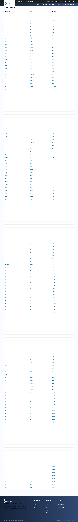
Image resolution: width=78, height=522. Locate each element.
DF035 (53, 92)
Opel (5, 107)
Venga (31, 148)
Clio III (31, 89)
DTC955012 (54, 86)
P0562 (53, 65)
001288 (53, 472)
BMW (6, 431)
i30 (30, 252)
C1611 (53, 160)
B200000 (53, 407)
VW (5, 38)
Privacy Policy (63, 520)
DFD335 (53, 89)
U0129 (53, 47)
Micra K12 (31, 92)
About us (67, 4)
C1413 (53, 234)
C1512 (53, 217)
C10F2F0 (53, 267)
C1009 (53, 324)
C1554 (53, 187)
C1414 (53, 231)
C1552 (53, 193)
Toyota (6, 181)
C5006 (53, 121)
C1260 (53, 255)
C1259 (53, 258)
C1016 (53, 318)
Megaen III (32, 86)
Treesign (21, 520)
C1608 (53, 163)
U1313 (53, 26)
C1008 (53, 330)
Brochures (56, 1)
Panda (31, 130)
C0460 (53, 389)
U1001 (53, 44)
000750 (53, 478)
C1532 (53, 202)
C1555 (53, 181)
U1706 (53, 14)
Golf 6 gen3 (32, 77)
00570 (53, 463)
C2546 (53, 142)
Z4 (30, 431)
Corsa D (31, 377)
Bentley (47, 509)
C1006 (53, 347)
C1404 (53, 243)
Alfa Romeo (7, 14)
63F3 (53, 431)
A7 (30, 282)
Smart (6, 220)
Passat (31, 80)
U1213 (53, 32)
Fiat (5, 62)
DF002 (53, 95)
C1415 (53, 228)
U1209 (53, 35)
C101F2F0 (54, 303)
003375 (53, 466)
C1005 (53, 353)
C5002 (53, 127)
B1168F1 (53, 422)
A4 (30, 17)
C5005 (53, 124)
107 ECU (31, 184)
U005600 (53, 53)
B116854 (53, 428)
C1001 (53, 371)
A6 (30, 279)
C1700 (53, 154)
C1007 (53, 341)
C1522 (53, 214)
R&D (58, 4)
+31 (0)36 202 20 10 (20, 1)
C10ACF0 (53, 288)
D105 (53, 104)
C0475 (53, 386)
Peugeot (6, 23)
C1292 (53, 246)
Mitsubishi (6, 217)
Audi (5, 17)
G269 (53, 74)
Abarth (47, 502)
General (31, 145)
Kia (5, 148)
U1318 (53, 23)
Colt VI (31, 217)
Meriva (31, 107)
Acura (47, 504)
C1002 (53, 359)
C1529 (53, 211)
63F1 (53, 437)
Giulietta (31, 14)
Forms (66, 1)
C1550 (53, 199)
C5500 (53, 118)
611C (53, 443)
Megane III (32, 44)
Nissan (6, 92)
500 (30, 127)
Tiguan (31, 83)
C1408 (53, 237)
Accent (31, 246)
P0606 (53, 59)
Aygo (31, 181)
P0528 (53, 68)
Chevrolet (47, 513)
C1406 (53, 240)
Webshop (72, 4)
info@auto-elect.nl (29, 1)
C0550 (53, 377)
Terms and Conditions (70, 520)
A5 (30, 20)
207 (30, 26)
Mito (30, 133)
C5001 (53, 139)
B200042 (53, 392)
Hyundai (6, 145)
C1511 (53, 220)
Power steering (52, 4)
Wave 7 (31, 38)
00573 (53, 451)
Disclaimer (58, 520)
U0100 (53, 50)
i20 (30, 249)
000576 (53, 484)
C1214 (53, 264)
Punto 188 (31, 321)
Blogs (62, 4)
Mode (31, 95)
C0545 (53, 380)
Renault (6, 44)
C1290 (53, 249)
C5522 (53, 110)
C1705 (53, 151)
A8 (30, 285)
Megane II (31, 169)
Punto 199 (31, 121)
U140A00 (53, 17)
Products (45, 4)
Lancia (6, 136)
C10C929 (53, 273)
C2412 (53, 145)
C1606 (53, 169)
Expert (31, 68)
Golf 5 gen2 (32, 74)
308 (30, 23)
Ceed (31, 178)
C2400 (53, 148)
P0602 (53, 62)
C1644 (53, 157)
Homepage (39, 4)
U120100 (53, 38)
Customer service (49, 1)
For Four (31, 220)
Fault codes (61, 1)
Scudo (31, 62)
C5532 (53, 107)
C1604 (53, 175)
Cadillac (47, 512)
